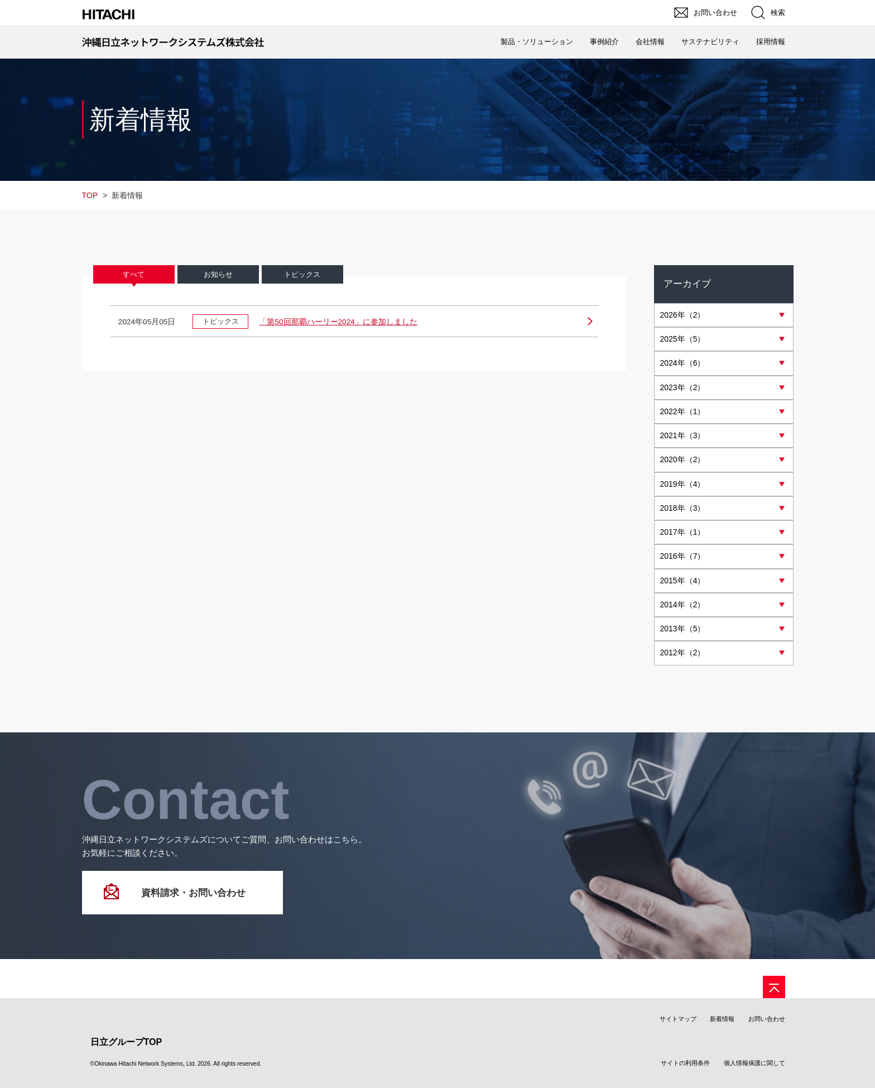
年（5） (682, 339)
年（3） (682, 438)
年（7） (682, 561)
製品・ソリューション (537, 41)
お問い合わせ (766, 1025)
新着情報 (722, 1025)
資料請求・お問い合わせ (193, 899)
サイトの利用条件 (685, 1069)
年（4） (682, 487)
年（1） (682, 413)
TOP (90, 195)
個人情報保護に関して (754, 1069)
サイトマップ (678, 1025)
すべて (133, 275)
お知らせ (218, 275)
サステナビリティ (710, 41)
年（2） (682, 315)
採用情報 (770, 41)
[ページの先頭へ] (774, 993)
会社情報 (650, 41)
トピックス (302, 275)
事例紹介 (604, 41)
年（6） (682, 364)
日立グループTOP (126, 1048)
